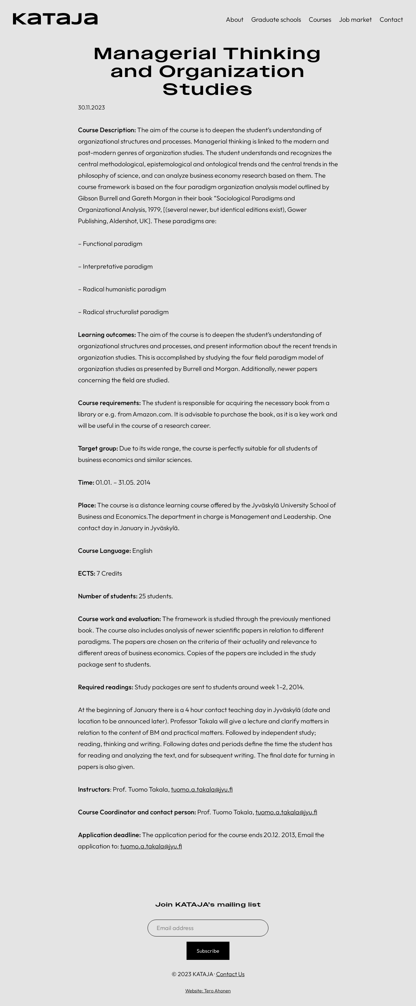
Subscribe (208, 951)
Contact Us (230, 974)
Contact (391, 19)
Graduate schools (276, 19)
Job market (355, 19)
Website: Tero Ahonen (208, 991)
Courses (320, 19)
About (234, 19)
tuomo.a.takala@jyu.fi (202, 789)
